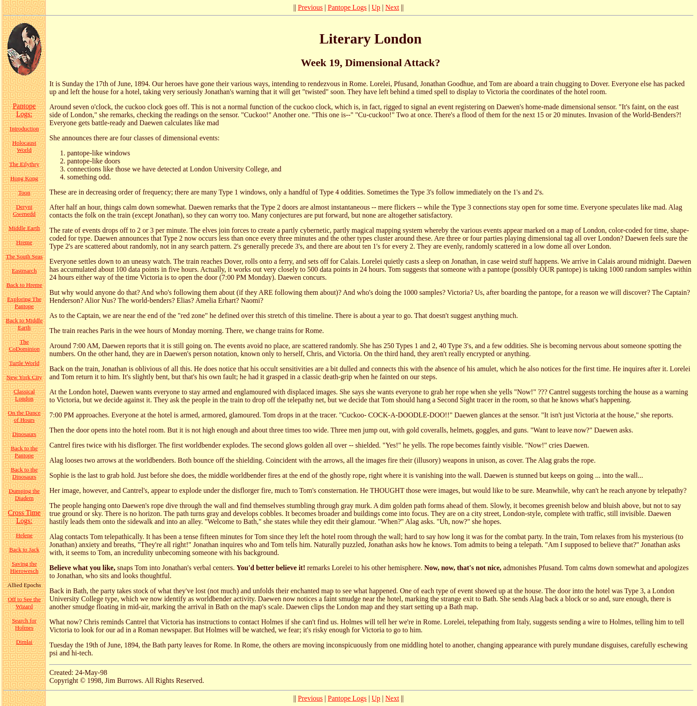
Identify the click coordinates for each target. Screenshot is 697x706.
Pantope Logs (347, 7)
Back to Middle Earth (24, 324)
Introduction (24, 128)
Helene (24, 535)
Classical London (24, 395)
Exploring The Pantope (24, 302)
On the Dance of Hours (24, 416)
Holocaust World (24, 146)
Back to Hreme (24, 285)
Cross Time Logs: (24, 516)
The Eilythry (24, 164)
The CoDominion (24, 345)
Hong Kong (24, 178)
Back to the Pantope (24, 452)
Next (392, 7)
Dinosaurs (24, 434)
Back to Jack (24, 549)
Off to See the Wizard (24, 603)
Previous (310, 7)
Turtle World (24, 363)
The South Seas (24, 256)
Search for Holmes (24, 624)
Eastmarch (24, 270)
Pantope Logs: (24, 110)
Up (376, 7)
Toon (24, 192)
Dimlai (24, 642)
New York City (24, 377)
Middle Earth (24, 228)
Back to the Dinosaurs (24, 473)
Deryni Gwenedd (24, 210)
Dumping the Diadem (24, 494)
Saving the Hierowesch (24, 567)
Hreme (24, 242)
